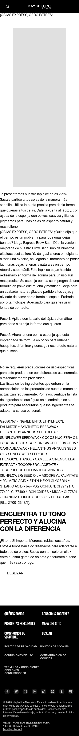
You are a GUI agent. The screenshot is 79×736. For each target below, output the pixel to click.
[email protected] (12, 729)
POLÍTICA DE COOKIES (54, 646)
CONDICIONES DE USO (18, 655)
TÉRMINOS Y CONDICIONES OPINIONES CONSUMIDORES (21, 670)
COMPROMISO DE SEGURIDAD (14, 635)
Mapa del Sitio (51, 623)
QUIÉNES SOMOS (14, 614)
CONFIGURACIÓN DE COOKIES (53, 657)
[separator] (11, 573)
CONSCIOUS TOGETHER (55, 614)
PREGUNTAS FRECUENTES (19, 623)
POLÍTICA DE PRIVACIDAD (20, 646)
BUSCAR (47, 633)
